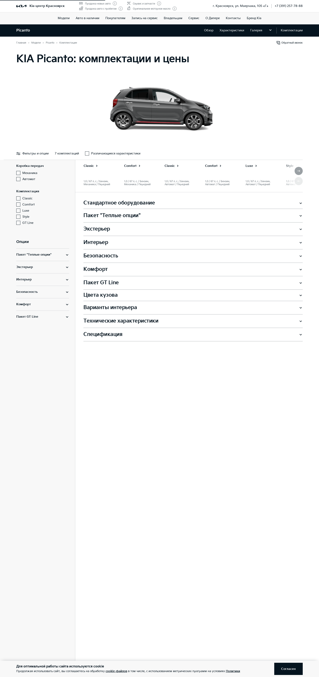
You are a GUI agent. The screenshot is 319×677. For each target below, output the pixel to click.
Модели (64, 18)
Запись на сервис (144, 18)
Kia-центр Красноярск (47, 6)
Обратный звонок (289, 43)
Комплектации (292, 30)
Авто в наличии (87, 18)
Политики (233, 671)
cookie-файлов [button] (116, 671)
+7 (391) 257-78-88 (289, 6)
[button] (299, 171)
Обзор (208, 30)
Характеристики (232, 30)
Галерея (256, 30)
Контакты (233, 18)
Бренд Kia (254, 18)
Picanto (23, 30)
